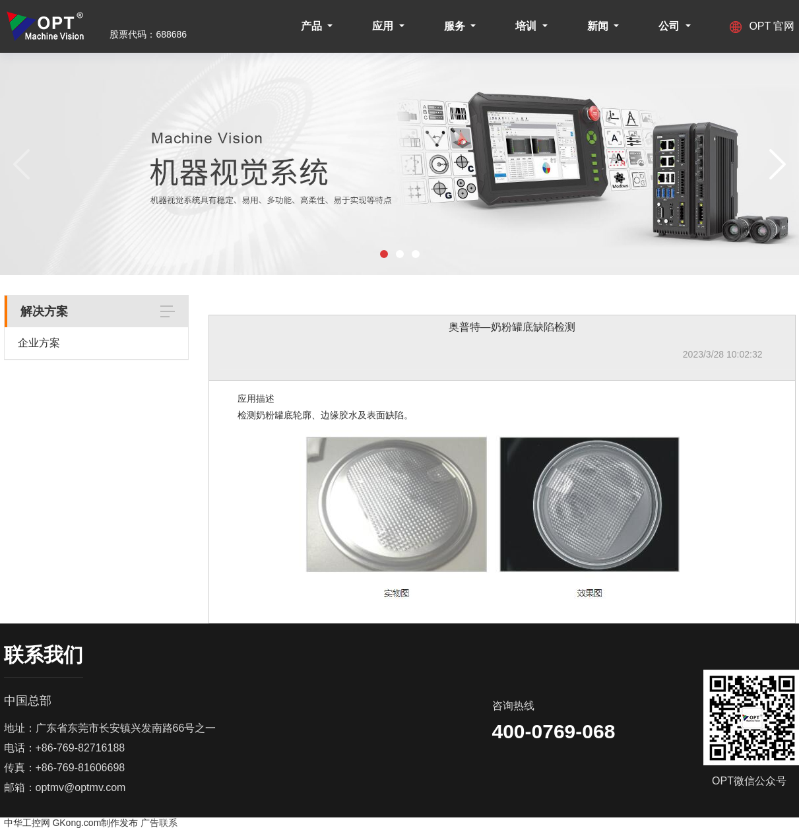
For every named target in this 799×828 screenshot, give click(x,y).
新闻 (599, 26)
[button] (384, 254)
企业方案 (39, 342)
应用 (384, 26)
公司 (670, 26)
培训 (527, 26)
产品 (313, 26)
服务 (456, 26)
